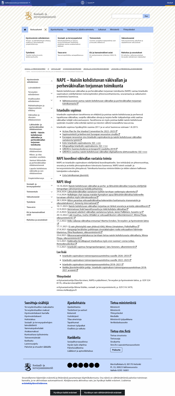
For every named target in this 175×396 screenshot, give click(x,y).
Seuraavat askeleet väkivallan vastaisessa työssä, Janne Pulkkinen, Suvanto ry (105, 211)
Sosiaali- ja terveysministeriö (35, 69)
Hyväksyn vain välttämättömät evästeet (102, 392)
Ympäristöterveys (36, 178)
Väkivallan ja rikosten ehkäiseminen (96, 69)
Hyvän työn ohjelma (76, 344)
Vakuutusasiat (33, 197)
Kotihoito (29, 340)
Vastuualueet (36, 29)
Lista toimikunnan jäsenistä (75, 175)
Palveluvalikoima (75, 347)
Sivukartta (115, 341)
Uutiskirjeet (73, 316)
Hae (146, 16)
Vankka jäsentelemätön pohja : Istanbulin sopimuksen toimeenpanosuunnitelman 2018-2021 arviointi (104, 269)
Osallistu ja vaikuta (76, 328)
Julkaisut (102, 29)
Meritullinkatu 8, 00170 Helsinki (125, 364)
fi (48, 69)
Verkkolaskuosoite (119, 322)
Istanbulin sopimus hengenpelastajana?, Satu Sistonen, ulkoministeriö (102, 246)
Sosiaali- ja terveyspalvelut (34, 185)
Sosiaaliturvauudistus (77, 341)
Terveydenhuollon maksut (37, 310)
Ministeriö (114, 29)
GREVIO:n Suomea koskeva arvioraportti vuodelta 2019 (90, 148)
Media (170, 2)
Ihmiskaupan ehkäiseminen (36, 150)
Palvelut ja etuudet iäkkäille (38, 346)
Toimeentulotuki (33, 337)
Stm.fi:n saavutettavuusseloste (125, 344)
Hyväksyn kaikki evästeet (65, 392)
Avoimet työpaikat (76, 325)
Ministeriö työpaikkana (121, 319)
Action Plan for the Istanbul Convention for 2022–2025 (89, 131)
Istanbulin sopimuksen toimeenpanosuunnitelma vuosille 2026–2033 (96, 255)
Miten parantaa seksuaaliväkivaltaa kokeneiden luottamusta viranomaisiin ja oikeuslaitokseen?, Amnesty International (98, 201)
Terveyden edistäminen (33, 93)
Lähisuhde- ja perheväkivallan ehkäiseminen (126, 69)
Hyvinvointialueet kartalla (37, 313)
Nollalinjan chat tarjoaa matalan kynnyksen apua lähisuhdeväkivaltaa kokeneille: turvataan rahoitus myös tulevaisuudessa (100, 196)
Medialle (114, 316)
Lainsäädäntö (34, 88)
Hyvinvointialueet (33, 316)
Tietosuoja (115, 338)
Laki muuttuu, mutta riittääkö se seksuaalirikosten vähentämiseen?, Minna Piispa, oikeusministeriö (102, 216)
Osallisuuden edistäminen (34, 100)
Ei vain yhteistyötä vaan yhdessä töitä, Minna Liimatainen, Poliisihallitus (104, 226)
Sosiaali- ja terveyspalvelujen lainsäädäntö (38, 324)
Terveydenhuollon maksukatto (39, 306)
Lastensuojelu (31, 343)
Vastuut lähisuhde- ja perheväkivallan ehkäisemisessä (38, 162)
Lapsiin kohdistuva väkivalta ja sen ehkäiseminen (38, 170)
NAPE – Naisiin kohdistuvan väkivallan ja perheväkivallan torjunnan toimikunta (38, 139)
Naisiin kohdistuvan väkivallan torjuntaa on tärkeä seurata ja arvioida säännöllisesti (109, 206)
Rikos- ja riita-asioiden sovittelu (38, 156)
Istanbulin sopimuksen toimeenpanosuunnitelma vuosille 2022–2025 (96, 260)
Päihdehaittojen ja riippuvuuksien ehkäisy (36, 108)
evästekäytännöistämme (34, 383)
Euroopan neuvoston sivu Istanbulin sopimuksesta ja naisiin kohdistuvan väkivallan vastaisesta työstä (102, 138)
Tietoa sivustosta (118, 335)
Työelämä (31, 202)
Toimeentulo (32, 192)
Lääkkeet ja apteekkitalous (80, 350)
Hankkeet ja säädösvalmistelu (80, 29)
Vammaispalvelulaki (34, 328)
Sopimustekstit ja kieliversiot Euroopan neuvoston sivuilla (91, 134)
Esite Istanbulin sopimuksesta (81, 142)
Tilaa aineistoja (74, 319)
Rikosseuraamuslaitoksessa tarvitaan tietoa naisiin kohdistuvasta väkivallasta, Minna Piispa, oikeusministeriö (102, 236)
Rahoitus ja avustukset (37, 220)
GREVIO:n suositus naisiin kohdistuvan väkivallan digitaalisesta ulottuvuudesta (104, 151)
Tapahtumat (73, 322)
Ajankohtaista (57, 29)
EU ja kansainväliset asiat (36, 213)
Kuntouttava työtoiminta (36, 334)
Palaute (116, 349)
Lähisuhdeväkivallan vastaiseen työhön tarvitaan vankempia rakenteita (102, 191)
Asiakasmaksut (32, 331)
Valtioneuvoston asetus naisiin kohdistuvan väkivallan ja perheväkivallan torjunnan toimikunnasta (101, 102)
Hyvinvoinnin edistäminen (72, 69)
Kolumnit (72, 313)
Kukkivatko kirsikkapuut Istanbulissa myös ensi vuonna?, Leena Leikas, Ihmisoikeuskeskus (96, 242)
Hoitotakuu (30, 319)
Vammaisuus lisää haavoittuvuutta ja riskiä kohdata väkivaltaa (97, 209)
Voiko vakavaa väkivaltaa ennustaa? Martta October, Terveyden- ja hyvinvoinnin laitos (108, 220)
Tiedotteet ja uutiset (77, 310)
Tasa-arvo (31, 207)
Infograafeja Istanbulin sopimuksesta (85, 145)
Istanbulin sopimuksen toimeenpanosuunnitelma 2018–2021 (92, 264)
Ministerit (115, 306)
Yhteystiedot (129, 29)
